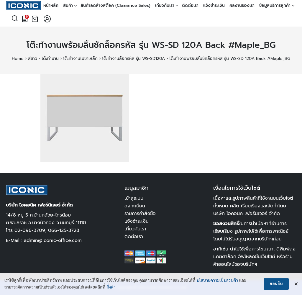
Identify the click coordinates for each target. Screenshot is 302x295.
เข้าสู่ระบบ (133, 198)
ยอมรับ (276, 284)
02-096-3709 (29, 230)
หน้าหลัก (50, 5)
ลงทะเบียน (134, 205)
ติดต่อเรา (190, 5)
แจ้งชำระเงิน (214, 5)
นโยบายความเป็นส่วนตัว (217, 281)
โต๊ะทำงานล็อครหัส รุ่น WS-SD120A (133, 58)
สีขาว (32, 58)
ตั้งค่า (111, 288)
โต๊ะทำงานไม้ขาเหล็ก (80, 58)
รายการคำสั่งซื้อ (140, 213)
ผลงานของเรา (242, 5)
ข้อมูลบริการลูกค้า (274, 5)
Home (18, 58)
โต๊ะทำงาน (50, 58)
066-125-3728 (63, 230)
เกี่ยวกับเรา (164, 5)
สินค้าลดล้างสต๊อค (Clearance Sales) (115, 5)
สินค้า (68, 5)
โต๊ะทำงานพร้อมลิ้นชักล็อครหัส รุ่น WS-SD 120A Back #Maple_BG (151, 45)
